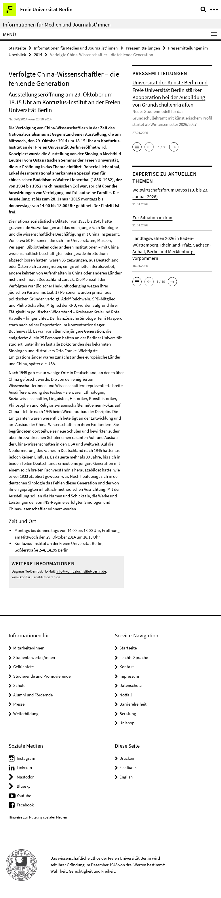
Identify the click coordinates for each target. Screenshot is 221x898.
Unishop (126, 722)
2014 (38, 54)
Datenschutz (130, 685)
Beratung (127, 713)
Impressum (129, 676)
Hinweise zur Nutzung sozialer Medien (38, 817)
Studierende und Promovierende (42, 676)
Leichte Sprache (133, 657)
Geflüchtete (23, 666)
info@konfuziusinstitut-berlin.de (81, 571)
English (126, 777)
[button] (137, 147)
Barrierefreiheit (132, 704)
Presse (18, 704)
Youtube (24, 795)
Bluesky (24, 786)
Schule (19, 685)
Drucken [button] (126, 758)
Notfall (125, 695)
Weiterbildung (26, 713)
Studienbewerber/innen (34, 657)
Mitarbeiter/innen (28, 648)
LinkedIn (24, 767)
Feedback (127, 767)
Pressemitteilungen (143, 48)
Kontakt (126, 666)
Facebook (25, 805)
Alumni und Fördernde (33, 695)
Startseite (17, 48)
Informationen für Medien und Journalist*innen (56, 24)
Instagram (26, 758)
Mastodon (26, 777)
